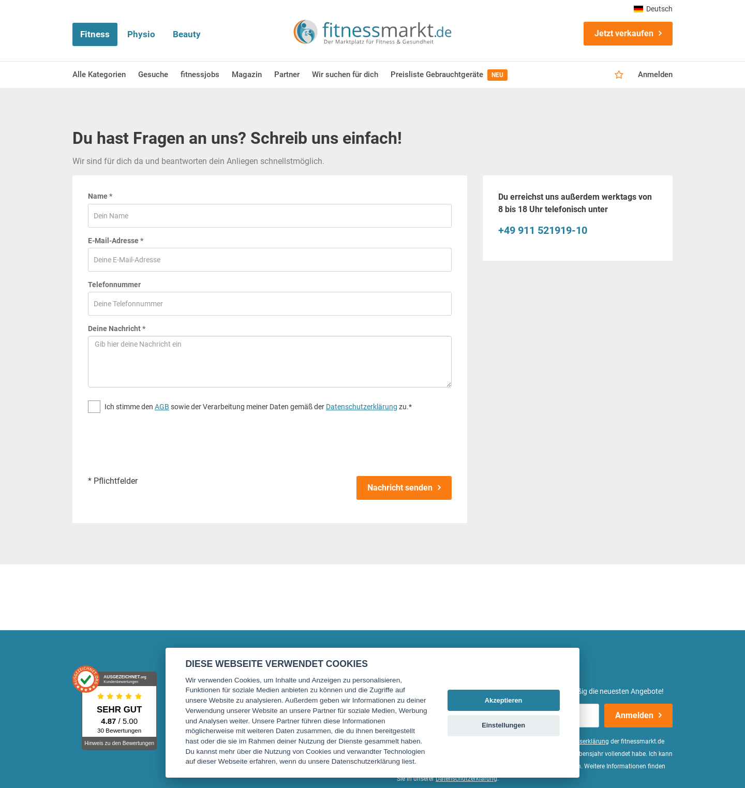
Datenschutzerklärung (361, 407)
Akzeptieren (504, 700)
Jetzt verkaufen (623, 33)
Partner (287, 74)
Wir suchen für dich (345, 74)
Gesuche (153, 74)
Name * (100, 196)
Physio (141, 34)
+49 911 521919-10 (542, 230)
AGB (162, 407)
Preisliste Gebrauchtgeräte (449, 75)
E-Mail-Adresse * (115, 240)
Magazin (247, 74)
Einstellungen (503, 725)
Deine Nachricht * (116, 328)
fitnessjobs (200, 74)
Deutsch (653, 9)
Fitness (95, 34)
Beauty (187, 34)
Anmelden (655, 74)
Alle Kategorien (99, 74)
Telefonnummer (114, 284)
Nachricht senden (400, 488)
